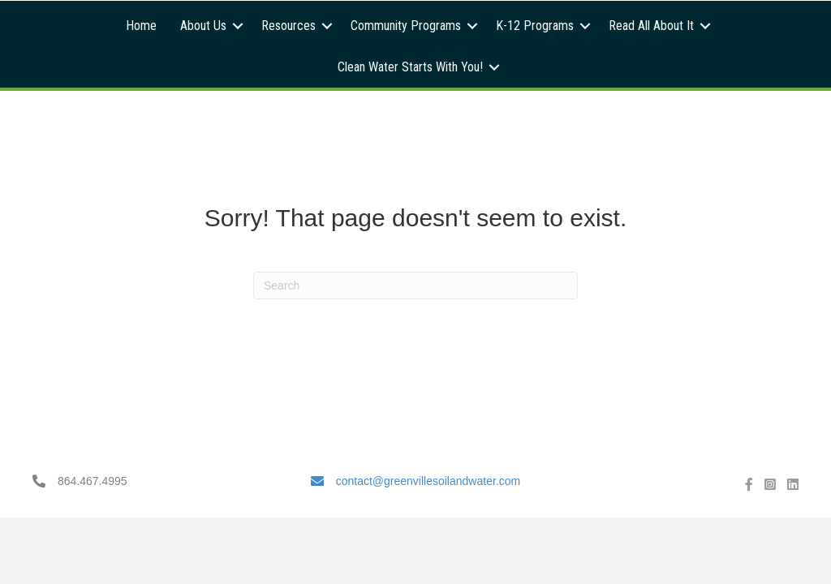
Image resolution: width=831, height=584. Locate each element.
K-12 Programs (535, 25)
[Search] (415, 285)
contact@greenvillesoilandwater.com (428, 480)
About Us (203, 25)
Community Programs (406, 25)
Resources (288, 25)
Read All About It (651, 25)
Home (141, 25)
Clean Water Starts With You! (410, 67)
